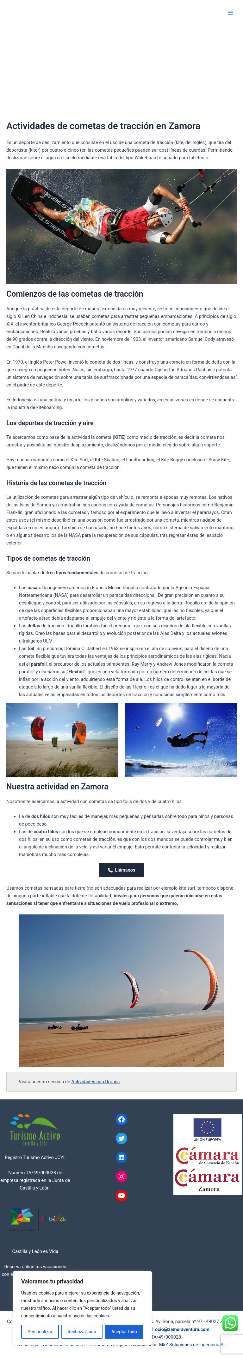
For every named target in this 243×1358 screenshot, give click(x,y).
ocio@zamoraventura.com (182, 1329)
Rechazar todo (82, 1331)
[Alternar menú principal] (230, 12)
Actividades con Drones (95, 1081)
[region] (82, 1308)
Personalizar (40, 1331)
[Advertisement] (121, 73)
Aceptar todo (124, 1331)
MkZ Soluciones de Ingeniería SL (192, 1345)
